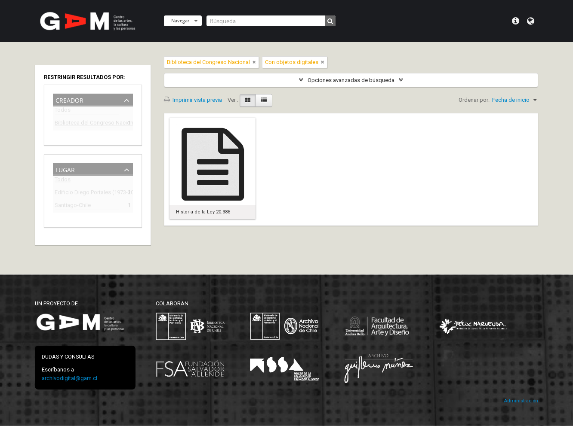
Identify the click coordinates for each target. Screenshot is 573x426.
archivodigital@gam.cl (69, 378)
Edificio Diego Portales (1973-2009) (87, 193)
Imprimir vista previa (193, 100)
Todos (63, 111)
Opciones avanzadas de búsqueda (351, 80)
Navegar (180, 20)
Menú (515, 21)
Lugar (65, 169)
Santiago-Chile (73, 206)
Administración (521, 401)
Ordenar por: (474, 100)
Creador (69, 99)
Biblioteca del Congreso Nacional (87, 124)
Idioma (530, 21)
